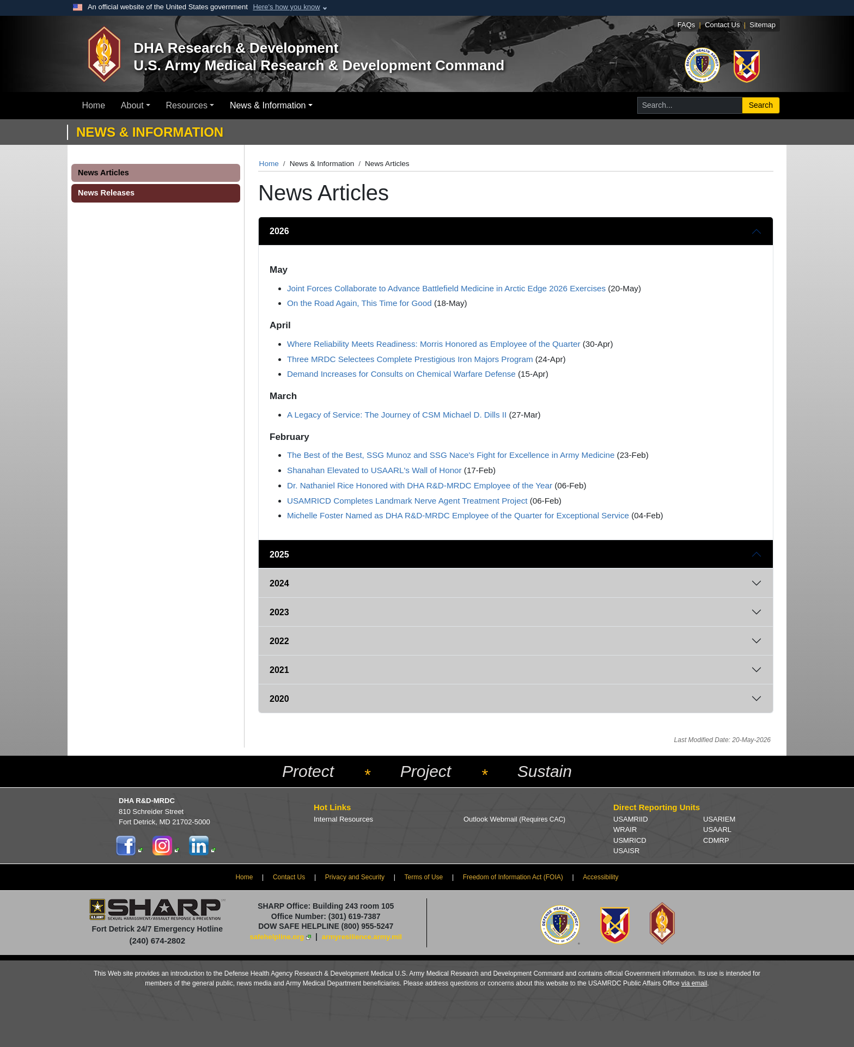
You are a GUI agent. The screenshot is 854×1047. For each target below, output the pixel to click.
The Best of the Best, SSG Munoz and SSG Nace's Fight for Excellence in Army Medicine (450, 455)
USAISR (626, 851)
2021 (279, 670)
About (132, 105)
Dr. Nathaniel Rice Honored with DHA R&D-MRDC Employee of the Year (419, 485)
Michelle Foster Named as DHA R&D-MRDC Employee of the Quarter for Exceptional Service (458, 515)
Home (93, 105)
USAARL (717, 829)
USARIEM (719, 819)
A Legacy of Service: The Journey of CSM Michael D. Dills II (397, 414)
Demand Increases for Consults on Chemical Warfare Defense (401, 373)
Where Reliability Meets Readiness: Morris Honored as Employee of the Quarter (434, 343)
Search (761, 105)
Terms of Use (424, 877)
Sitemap (762, 25)
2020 (279, 698)
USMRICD (629, 840)
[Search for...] (689, 105)
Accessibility (600, 877)
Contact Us (722, 25)
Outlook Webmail (514, 819)
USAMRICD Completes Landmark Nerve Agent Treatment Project (407, 500)
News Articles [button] (103, 172)
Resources (187, 105)
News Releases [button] (106, 192)
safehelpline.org (277, 937)
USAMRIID (630, 819)
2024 (279, 583)
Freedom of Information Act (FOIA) (513, 877)
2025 (279, 554)
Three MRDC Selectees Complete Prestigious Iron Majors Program (410, 359)
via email (694, 983)
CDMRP (716, 840)
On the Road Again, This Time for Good (359, 303)
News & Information (268, 105)
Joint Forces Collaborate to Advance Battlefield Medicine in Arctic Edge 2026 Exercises (446, 288)
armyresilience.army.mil (362, 937)
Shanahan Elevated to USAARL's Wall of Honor (374, 470)
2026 (279, 231)
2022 (279, 641)
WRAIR (625, 829)
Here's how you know (286, 7)
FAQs (687, 25)
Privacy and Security (355, 877)
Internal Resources (343, 819)
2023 (279, 612)
